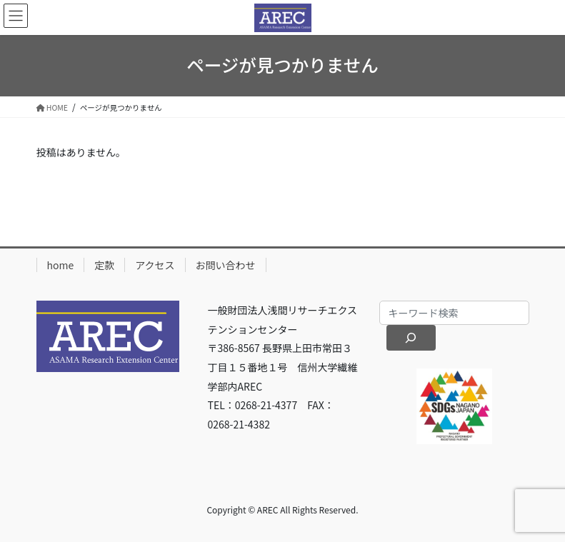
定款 (104, 265)
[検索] (411, 338)
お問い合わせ (226, 265)
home (60, 265)
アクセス (154, 265)
